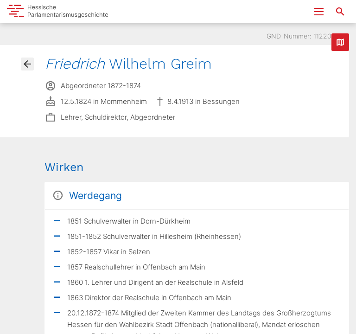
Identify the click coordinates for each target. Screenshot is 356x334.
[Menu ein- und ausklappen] (319, 11)
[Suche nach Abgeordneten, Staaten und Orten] (340, 11)
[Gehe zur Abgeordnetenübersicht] (27, 64)
